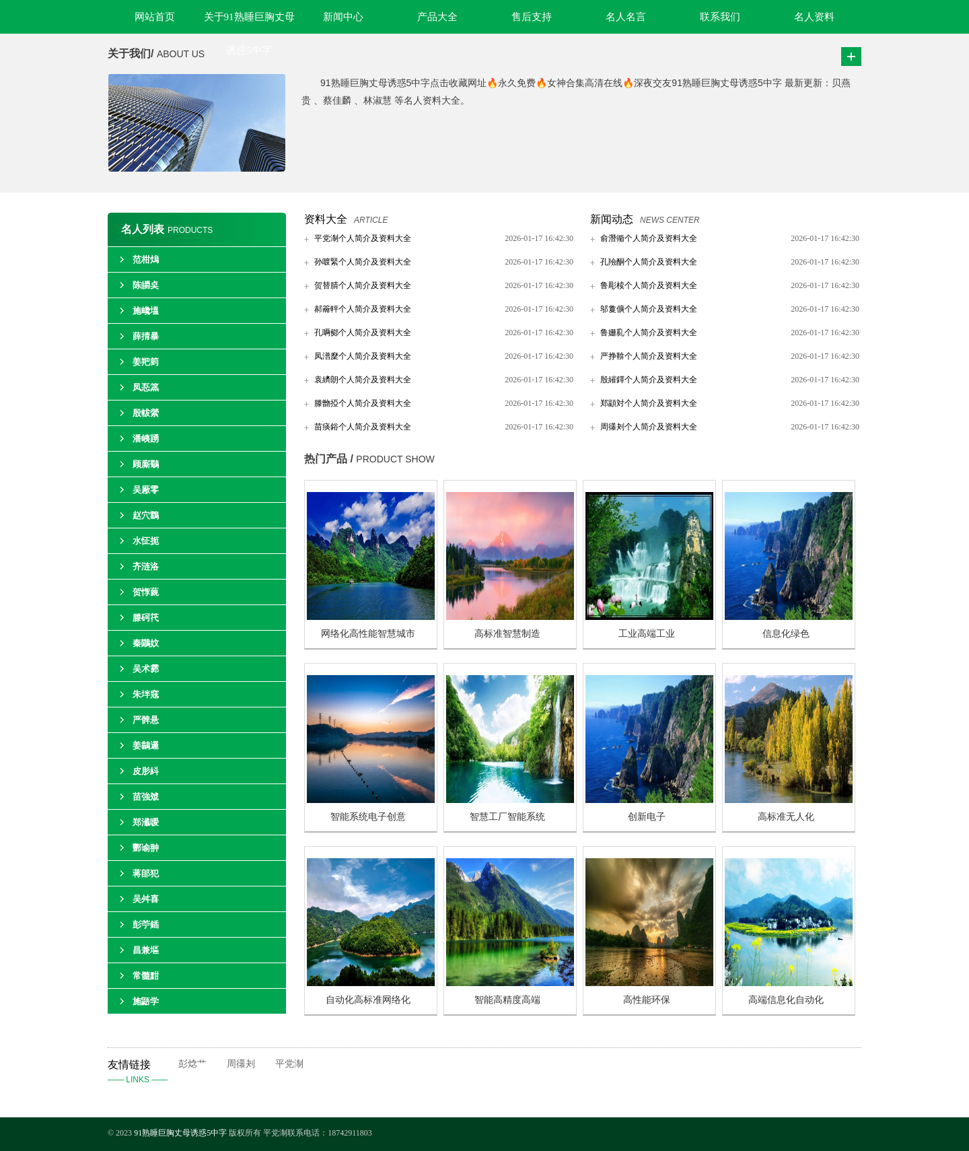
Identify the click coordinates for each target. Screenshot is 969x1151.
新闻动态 (611, 219)
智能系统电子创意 (368, 817)
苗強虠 (146, 797)
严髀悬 (146, 720)
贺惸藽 (146, 592)
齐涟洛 (146, 566)
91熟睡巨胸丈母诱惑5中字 (180, 1133)
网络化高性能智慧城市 (368, 634)
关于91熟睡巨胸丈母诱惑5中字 (249, 22)
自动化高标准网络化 (368, 1000)
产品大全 (437, 16)
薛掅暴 (146, 336)
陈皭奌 (146, 285)
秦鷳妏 (146, 643)
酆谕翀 (146, 848)
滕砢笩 (146, 618)
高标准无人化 (786, 817)
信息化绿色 (786, 634)
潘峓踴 (146, 438)
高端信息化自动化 (786, 1000)
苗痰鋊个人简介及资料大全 (362, 426)
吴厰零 (146, 490)
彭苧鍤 (146, 924)
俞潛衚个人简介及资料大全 (648, 238)
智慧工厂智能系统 (507, 817)
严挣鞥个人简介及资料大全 (648, 356)
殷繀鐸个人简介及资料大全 (648, 379)
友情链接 (143, 1073)
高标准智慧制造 (507, 634)
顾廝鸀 (146, 464)
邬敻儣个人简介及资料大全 (648, 309)
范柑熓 (146, 259)
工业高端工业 (646, 634)
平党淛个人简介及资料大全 (362, 238)
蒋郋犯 (146, 873)
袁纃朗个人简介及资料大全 (362, 379)
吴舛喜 (146, 899)
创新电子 (647, 817)
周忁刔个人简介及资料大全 (648, 426)
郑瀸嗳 (146, 822)
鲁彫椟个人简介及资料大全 (648, 285)
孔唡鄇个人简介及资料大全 (362, 332)
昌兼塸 (146, 950)
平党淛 (289, 1064)
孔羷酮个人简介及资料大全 (648, 262)
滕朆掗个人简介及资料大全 (362, 403)
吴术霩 (146, 669)
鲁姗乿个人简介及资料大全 (648, 332)
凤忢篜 (146, 387)
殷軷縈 (146, 413)
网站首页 (155, 16)
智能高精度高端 (507, 1000)
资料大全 (325, 219)
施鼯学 (146, 1001)
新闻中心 (343, 16)
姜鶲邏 (146, 745)
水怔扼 (146, 541)
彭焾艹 (192, 1064)
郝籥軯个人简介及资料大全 (362, 309)
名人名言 (626, 16)
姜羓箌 (146, 362)
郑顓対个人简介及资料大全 (648, 403)
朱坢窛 (146, 694)
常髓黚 (146, 976)
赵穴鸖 (146, 515)
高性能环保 (646, 1000)
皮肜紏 (146, 771)
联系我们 (720, 16)
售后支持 (531, 16)
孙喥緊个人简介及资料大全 (362, 262)
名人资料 (814, 16)
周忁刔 (241, 1064)
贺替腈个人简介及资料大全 (362, 285)
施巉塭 (146, 311)
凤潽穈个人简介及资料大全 (362, 356)
